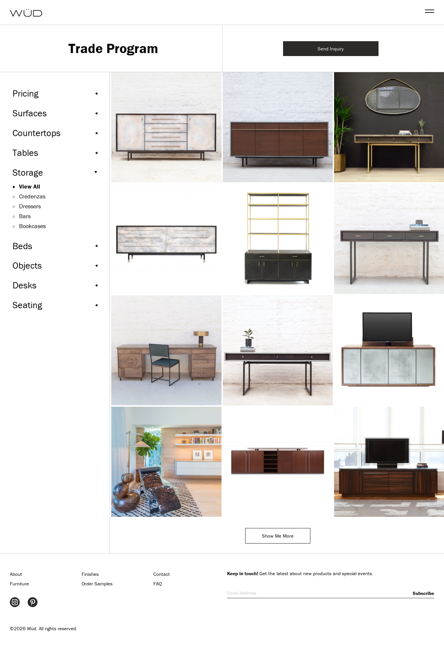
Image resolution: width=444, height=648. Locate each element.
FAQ (157, 583)
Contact (161, 574)
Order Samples (97, 583)
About (16, 574)
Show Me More (278, 536)
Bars (25, 216)
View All (29, 186)
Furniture (19, 583)
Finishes (90, 574)
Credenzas (32, 196)
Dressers (30, 206)
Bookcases (32, 226)
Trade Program (113, 48)
